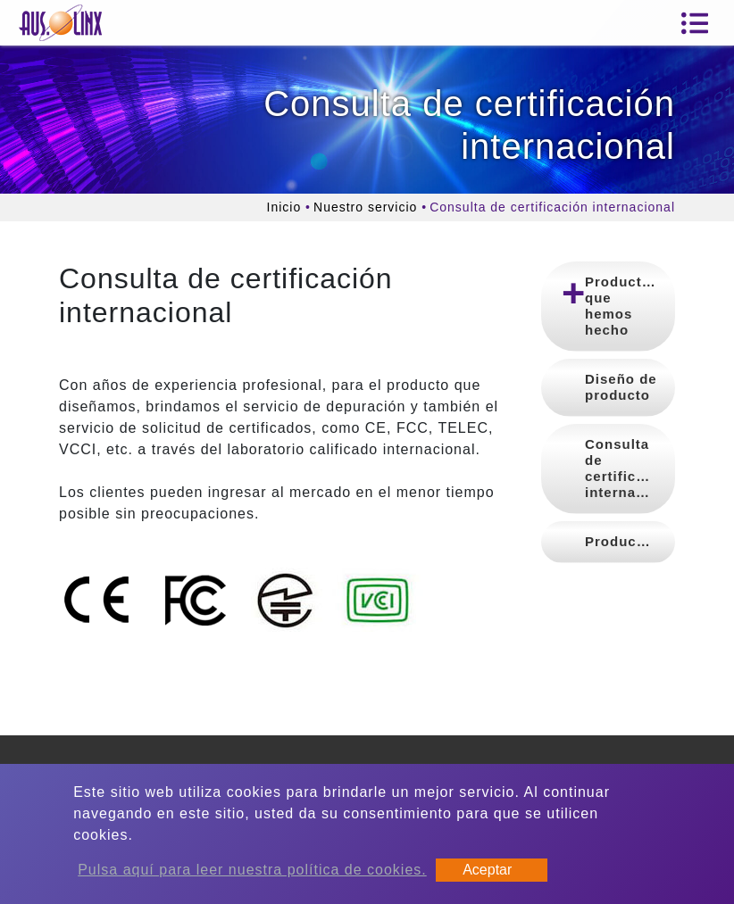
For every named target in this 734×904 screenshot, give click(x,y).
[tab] (608, 306)
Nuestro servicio (365, 207)
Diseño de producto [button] (621, 386)
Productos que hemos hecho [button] (622, 305)
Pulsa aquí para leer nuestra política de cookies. (252, 869)
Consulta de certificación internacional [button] (630, 468)
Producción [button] (626, 541)
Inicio (284, 207)
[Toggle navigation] (695, 23)
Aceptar (487, 869)
